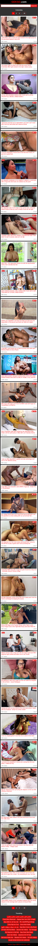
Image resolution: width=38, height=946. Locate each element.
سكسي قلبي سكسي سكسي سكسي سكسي (19, 916)
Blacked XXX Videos (20, 937)
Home (9, 944)
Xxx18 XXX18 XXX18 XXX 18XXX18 (19, 940)
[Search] (16, 6)
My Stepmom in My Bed (12, 932)
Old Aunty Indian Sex (7, 937)
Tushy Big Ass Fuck (13, 924)
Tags (14, 944)
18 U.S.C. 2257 (25, 944)
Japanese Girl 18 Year (24, 934)
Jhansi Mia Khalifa (25, 924)
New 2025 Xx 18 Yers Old (11, 922)
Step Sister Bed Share (26, 932)
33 (24, 13)
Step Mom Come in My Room (28, 927)
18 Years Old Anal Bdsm (8, 929)
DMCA (18, 944)
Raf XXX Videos (32, 937)
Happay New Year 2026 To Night (26, 919)
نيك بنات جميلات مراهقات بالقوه (10, 927)
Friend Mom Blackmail (9, 919)
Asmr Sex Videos (12, 934)
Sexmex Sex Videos (22, 929)
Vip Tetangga (33, 929)
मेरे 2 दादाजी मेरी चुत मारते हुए (27, 922)
